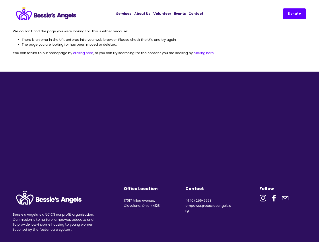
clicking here (83, 53)
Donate (294, 14)
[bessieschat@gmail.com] (285, 198)
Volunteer (162, 13)
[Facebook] (274, 198)
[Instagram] (262, 198)
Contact (196, 13)
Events (180, 13)
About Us (142, 13)
